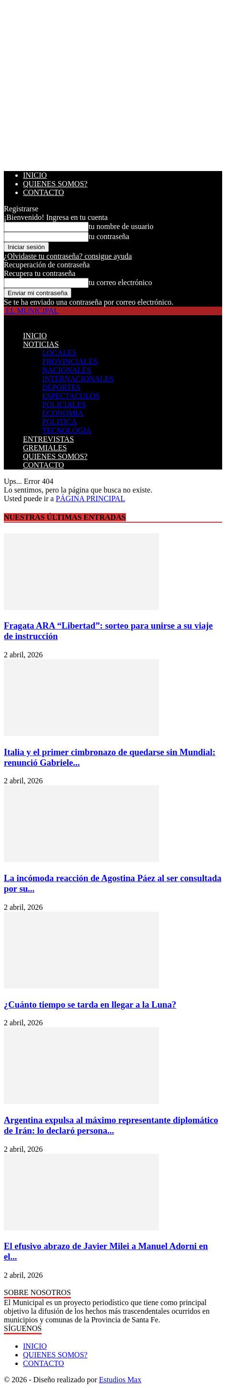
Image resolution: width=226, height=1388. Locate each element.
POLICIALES (64, 405)
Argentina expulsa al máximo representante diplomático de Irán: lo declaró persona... (111, 1125)
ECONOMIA (62, 413)
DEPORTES (61, 387)
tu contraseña (109, 236)
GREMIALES (45, 448)
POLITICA (59, 422)
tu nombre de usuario (121, 226)
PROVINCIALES (70, 361)
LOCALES (59, 353)
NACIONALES (66, 370)
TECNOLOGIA (66, 430)
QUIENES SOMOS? (55, 184)
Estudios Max (120, 1380)
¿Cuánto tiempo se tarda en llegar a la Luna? (90, 1004)
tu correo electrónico (120, 282)
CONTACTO (43, 192)
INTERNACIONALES (77, 379)
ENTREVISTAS (48, 439)
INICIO (35, 175)
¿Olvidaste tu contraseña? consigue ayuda (68, 256)
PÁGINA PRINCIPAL (90, 498)
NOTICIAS (41, 344)
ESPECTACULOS (71, 396)
